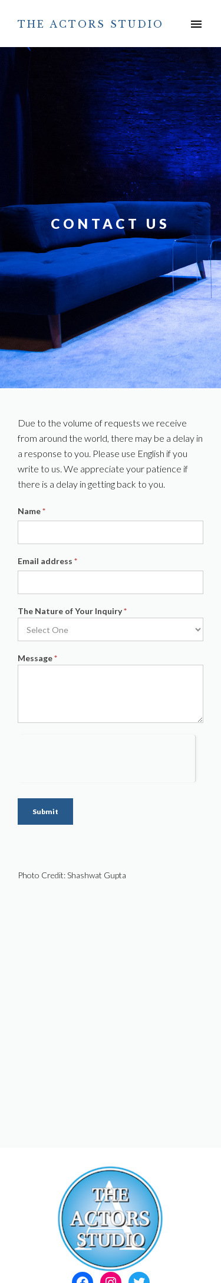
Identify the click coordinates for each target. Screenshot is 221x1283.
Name (31, 511)
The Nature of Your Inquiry (72, 611)
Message (37, 658)
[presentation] (106, 758)
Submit (45, 811)
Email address (47, 561)
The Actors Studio (91, 24)
